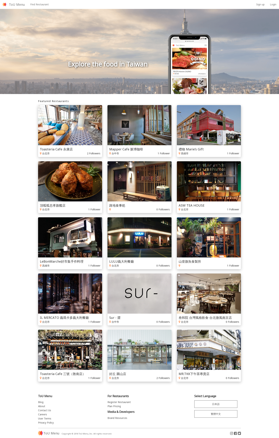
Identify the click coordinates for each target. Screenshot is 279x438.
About (41, 406)
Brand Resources (117, 418)
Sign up (260, 4)
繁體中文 (216, 414)
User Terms (44, 418)
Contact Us (44, 410)
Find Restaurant (39, 4)
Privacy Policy (46, 422)
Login (273, 4)
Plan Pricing (114, 406)
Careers (42, 414)
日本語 (216, 404)
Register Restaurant (119, 402)
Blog (40, 402)
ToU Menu (17, 4)
